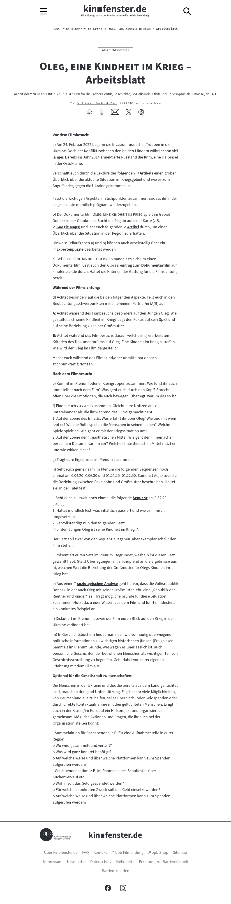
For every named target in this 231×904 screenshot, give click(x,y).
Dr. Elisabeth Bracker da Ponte (97, 103)
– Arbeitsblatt (143, 29)
